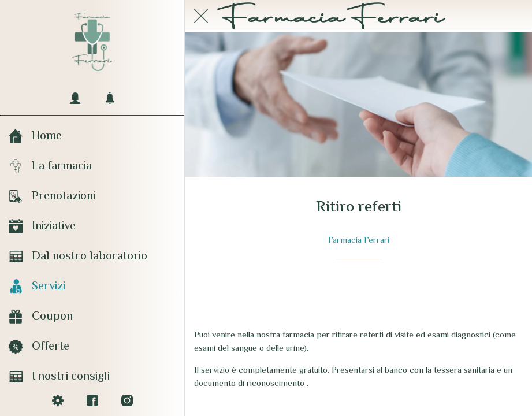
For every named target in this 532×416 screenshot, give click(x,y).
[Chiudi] (201, 16)
